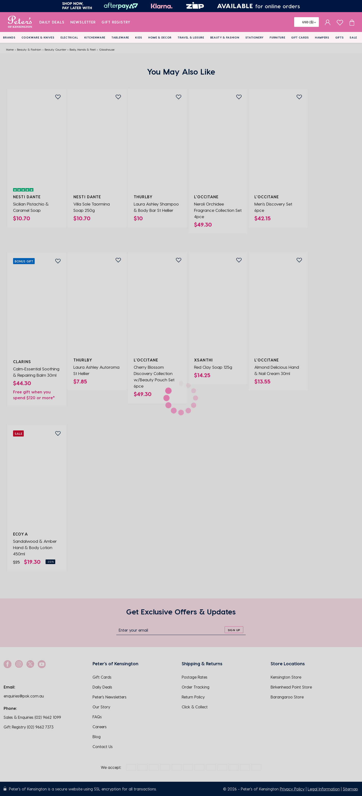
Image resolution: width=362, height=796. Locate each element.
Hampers (322, 37)
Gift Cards (300, 37)
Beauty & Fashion (224, 37)
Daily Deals (52, 22)
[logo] (20, 22)
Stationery (254, 37)
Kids (138, 37)
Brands (9, 37)
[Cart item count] (351, 22)
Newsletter (83, 22)
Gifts (339, 37)
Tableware (120, 37)
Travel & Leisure (191, 37)
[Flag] (306, 22)
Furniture (277, 37)
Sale (353, 37)
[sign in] (328, 22)
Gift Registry (116, 22)
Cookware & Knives (38, 37)
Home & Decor (160, 37)
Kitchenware (94, 37)
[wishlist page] (340, 22)
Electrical (69, 37)
